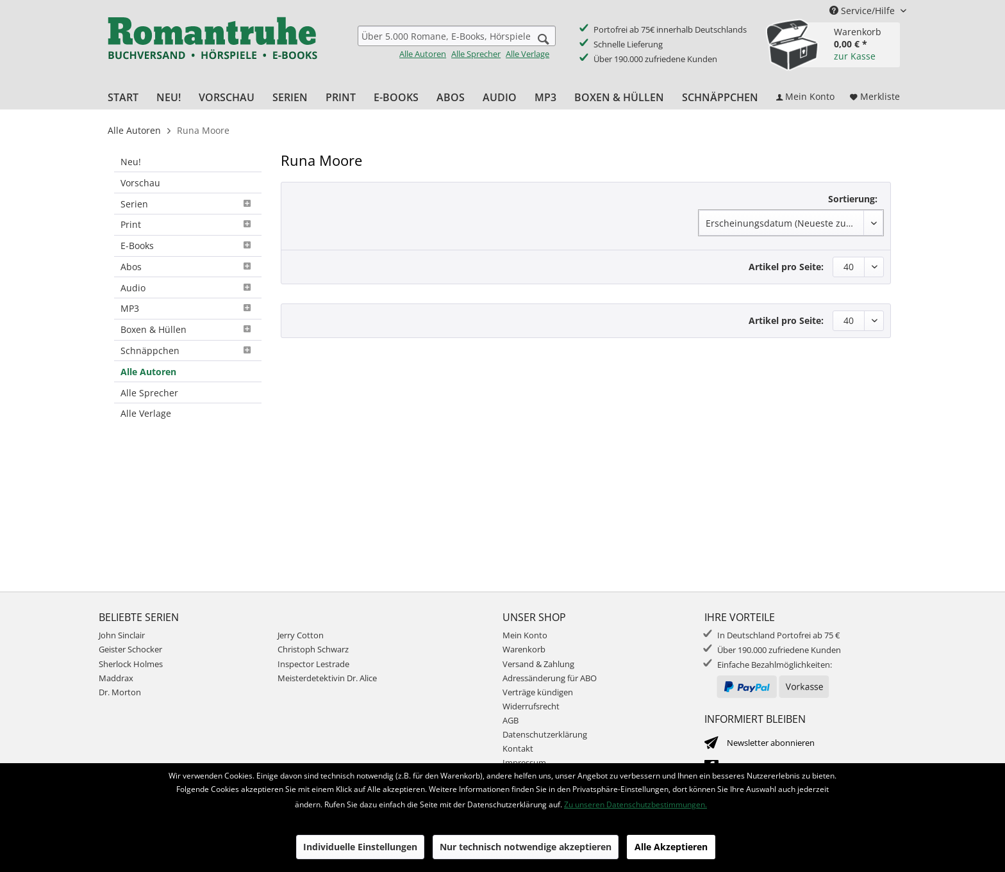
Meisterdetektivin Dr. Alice (327, 678)
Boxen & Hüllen (187, 329)
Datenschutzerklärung (545, 734)
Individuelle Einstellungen (360, 847)
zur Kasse (855, 56)
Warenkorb (524, 649)
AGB (511, 720)
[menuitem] (457, 43)
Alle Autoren (422, 54)
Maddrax (116, 678)
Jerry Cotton (301, 635)
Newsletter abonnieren (771, 742)
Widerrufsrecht (531, 706)
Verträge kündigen (538, 692)
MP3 (187, 308)
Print (187, 224)
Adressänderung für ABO (550, 678)
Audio (187, 288)
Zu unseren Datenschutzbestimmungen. (635, 804)
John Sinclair (122, 635)
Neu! (130, 162)
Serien (187, 204)
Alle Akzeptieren (671, 847)
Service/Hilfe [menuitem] (863, 10)
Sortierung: (852, 199)
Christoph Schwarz (313, 649)
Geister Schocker (130, 649)
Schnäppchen (187, 350)
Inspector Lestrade (313, 664)
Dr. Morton (120, 692)
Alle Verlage (527, 54)
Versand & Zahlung (538, 664)
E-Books (187, 245)
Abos (187, 267)
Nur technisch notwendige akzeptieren (525, 847)
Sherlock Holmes (131, 664)
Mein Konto (525, 635)
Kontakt (518, 748)
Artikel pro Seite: (786, 267)
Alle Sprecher (476, 54)
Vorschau (140, 183)
